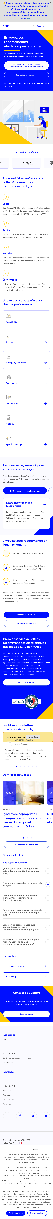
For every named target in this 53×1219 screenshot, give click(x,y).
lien (29, 18)
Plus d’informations (26, 682)
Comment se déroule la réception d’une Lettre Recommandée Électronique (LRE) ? (26, 898)
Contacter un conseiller (26, 75)
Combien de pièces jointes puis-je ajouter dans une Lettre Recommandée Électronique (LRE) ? (26, 927)
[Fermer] (51, 2)
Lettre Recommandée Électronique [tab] (25, 491)
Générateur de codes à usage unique (17, 1058)
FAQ (4, 1044)
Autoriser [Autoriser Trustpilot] (33, 737)
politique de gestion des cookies (29, 1207)
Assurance (7, 1104)
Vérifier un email (9, 1053)
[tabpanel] (26, 513)
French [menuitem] (40, 26)
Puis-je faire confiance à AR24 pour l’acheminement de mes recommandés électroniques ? (26, 941)
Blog (4, 1081)
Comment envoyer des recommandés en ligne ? (26, 884)
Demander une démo (26, 615)
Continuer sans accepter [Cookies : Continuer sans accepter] (40, 1149)
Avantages (7, 1095)
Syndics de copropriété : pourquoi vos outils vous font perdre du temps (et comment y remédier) (23, 820)
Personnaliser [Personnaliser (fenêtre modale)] (37, 1213)
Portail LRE (7, 1090)
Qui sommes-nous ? (10, 1077)
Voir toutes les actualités (26, 845)
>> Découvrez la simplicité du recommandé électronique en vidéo (26, 65)
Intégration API (9, 1086)
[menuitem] (40, 25)
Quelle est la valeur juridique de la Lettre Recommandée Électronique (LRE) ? (26, 871)
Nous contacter (26, 1014)
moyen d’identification (36, 566)
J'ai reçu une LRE (9, 1049)
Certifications (8, 1099)
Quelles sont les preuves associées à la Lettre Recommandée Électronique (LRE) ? (26, 912)
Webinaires (7, 1040)
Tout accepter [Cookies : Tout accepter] (16, 1213)
